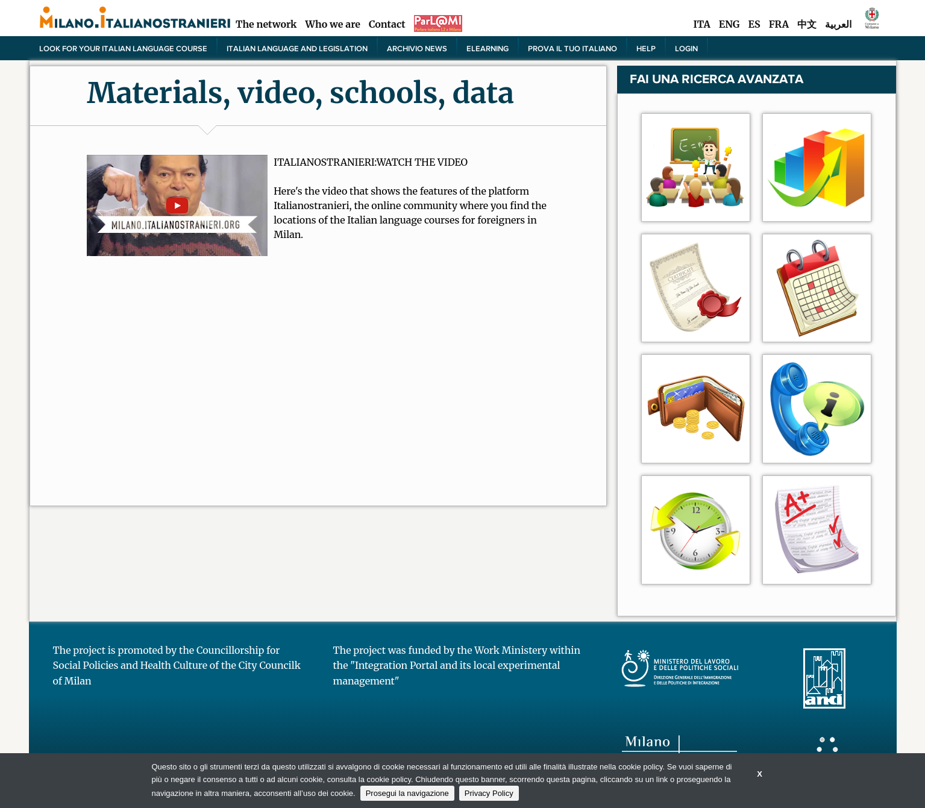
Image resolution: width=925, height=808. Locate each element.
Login (686, 48)
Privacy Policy (489, 793)
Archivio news (417, 48)
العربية (838, 24)
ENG (729, 24)
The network (266, 24)
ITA (701, 24)
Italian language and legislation (297, 48)
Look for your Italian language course (123, 48)
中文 (807, 24)
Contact (387, 24)
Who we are (332, 24)
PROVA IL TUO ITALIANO (572, 48)
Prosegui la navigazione (407, 793)
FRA (779, 24)
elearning (487, 48)
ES (754, 24)
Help (646, 48)
